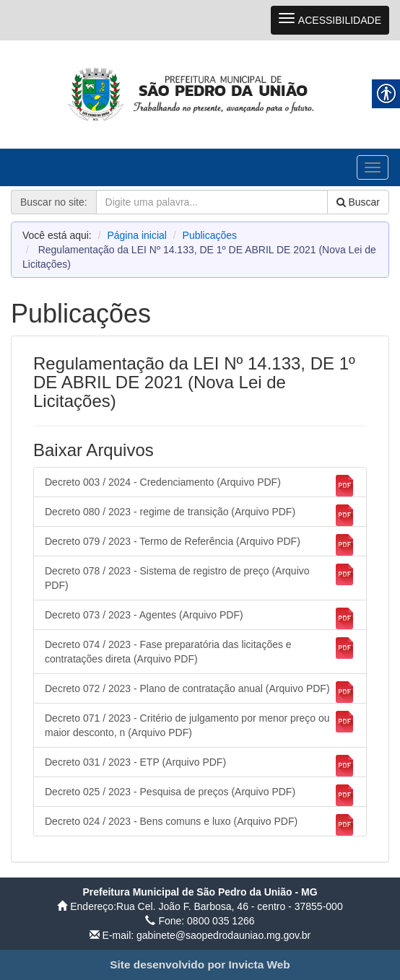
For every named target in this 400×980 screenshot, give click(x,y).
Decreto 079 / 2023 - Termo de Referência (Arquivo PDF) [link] (200, 545)
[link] (200, 94)
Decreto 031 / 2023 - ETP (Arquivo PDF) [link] (200, 765)
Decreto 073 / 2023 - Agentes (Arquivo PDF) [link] (200, 618)
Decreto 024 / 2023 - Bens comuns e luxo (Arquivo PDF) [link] (200, 825)
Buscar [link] (358, 202)
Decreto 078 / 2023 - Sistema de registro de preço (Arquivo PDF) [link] (200, 577)
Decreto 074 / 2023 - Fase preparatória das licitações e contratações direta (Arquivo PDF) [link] (200, 651)
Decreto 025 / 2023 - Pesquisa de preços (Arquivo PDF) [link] (200, 795)
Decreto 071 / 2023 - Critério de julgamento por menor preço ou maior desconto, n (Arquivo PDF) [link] (200, 724)
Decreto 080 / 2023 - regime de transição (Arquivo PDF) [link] (200, 515)
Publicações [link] (210, 235)
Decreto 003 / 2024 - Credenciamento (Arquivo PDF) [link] (200, 485)
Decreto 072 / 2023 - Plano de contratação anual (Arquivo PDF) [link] (200, 692)
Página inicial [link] (137, 235)
